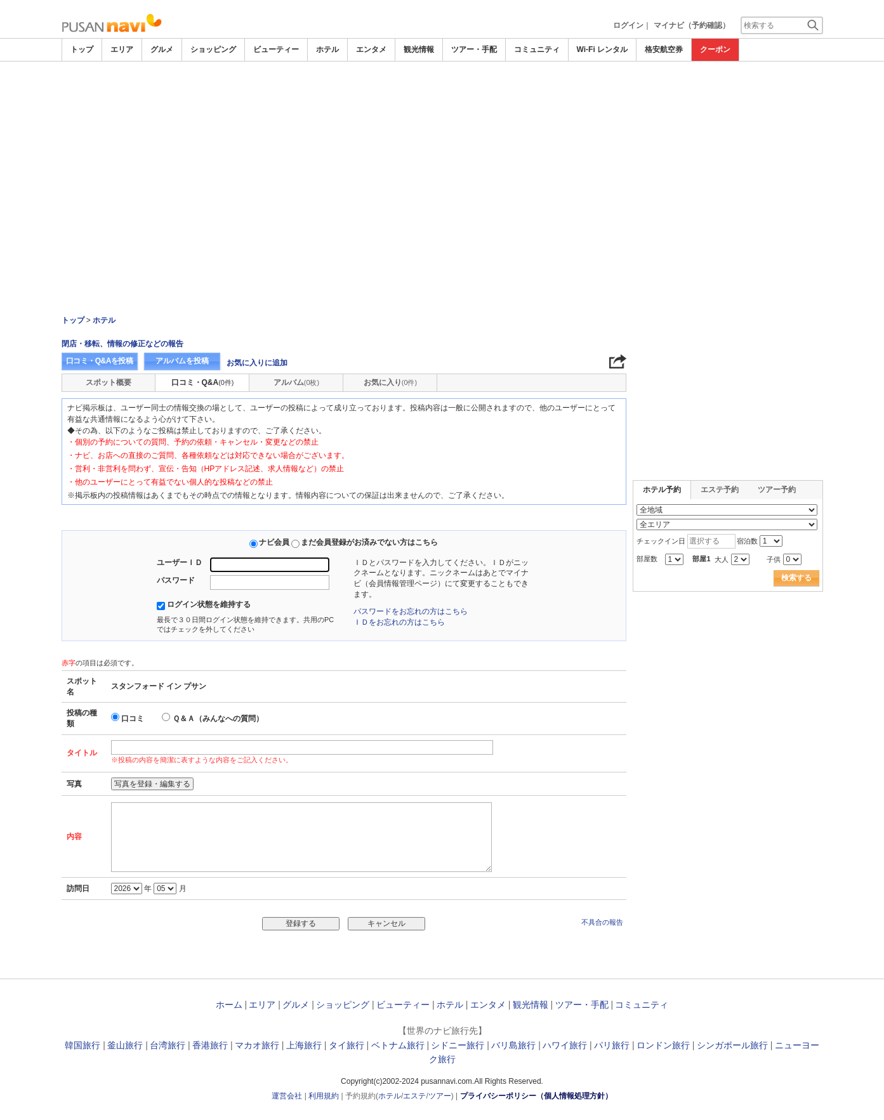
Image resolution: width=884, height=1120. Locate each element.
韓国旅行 (82, 1045)
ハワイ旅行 (565, 1045)
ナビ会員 (274, 542)
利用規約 (323, 1095)
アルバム (296, 382)
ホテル (327, 49)
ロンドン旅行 (663, 1045)
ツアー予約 (777, 489)
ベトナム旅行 (398, 1045)
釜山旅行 (125, 1045)
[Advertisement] (442, 96)
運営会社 (287, 1095)
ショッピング (213, 49)
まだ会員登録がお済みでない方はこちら (369, 542)
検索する (796, 577)
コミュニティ (537, 49)
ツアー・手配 (474, 49)
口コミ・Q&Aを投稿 (99, 360)
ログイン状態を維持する (209, 604)
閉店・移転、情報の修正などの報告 (122, 343)
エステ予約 (720, 489)
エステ (414, 1095)
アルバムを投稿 (182, 360)
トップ (81, 49)
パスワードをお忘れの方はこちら (410, 611)
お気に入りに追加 (257, 362)
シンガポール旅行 (732, 1045)
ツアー (439, 1095)
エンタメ (371, 49)
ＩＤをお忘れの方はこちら (399, 622)
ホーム (229, 1005)
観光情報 (419, 49)
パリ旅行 (612, 1045)
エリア (121, 49)
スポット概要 (108, 382)
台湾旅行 (167, 1045)
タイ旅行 (346, 1045)
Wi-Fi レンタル (602, 49)
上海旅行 (304, 1045)
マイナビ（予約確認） (692, 25)
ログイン (628, 25)
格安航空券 (664, 49)
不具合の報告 (602, 922)
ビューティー (276, 49)
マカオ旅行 (257, 1045)
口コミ (132, 718)
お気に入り (390, 382)
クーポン (715, 49)
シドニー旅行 (457, 1045)
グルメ (161, 49)
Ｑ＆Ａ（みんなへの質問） (218, 718)
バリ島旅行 (513, 1045)
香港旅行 (210, 1045)
